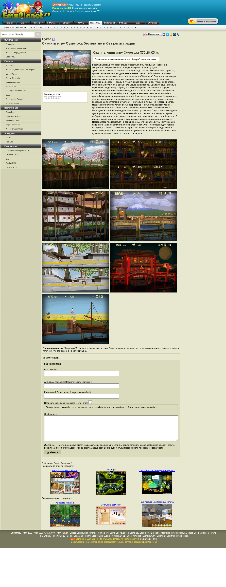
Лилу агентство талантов (64, 475)
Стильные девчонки (111, 510)
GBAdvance (52, 23)
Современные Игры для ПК (17, 151)
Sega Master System (14, 99)
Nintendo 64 (109, 23)
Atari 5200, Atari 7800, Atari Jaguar (20, 70)
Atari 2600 (10, 66)
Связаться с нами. (148, 544)
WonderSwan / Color (14, 129)
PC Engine (123, 23)
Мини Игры (95, 23)
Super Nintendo (12, 103)
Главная (9, 23)
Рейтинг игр (21, 27)
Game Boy (38, 23)
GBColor (66, 23)
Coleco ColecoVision (79, 538)
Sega (138, 23)
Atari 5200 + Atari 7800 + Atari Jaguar (51, 538)
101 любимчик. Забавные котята (157, 507)
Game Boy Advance (14, 116)
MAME (81, 23)
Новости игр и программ (16, 48)
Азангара (111, 474)
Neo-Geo (9, 142)
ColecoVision (11, 74)
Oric (7, 159)
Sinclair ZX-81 (11, 163)
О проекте (10, 44)
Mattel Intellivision (13, 82)
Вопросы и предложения (16, 53)
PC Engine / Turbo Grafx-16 (17, 91)
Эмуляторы (16, 538)
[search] (17, 34)
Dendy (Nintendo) (13, 78)
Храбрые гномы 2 (65, 508)
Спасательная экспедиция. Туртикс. (157, 475)
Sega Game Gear (13, 125)
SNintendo (152, 23)
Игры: (40, 27)
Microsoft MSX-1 (12, 155)
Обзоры (32, 27)
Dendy (24, 23)
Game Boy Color (12, 120)
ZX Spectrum (11, 167)
